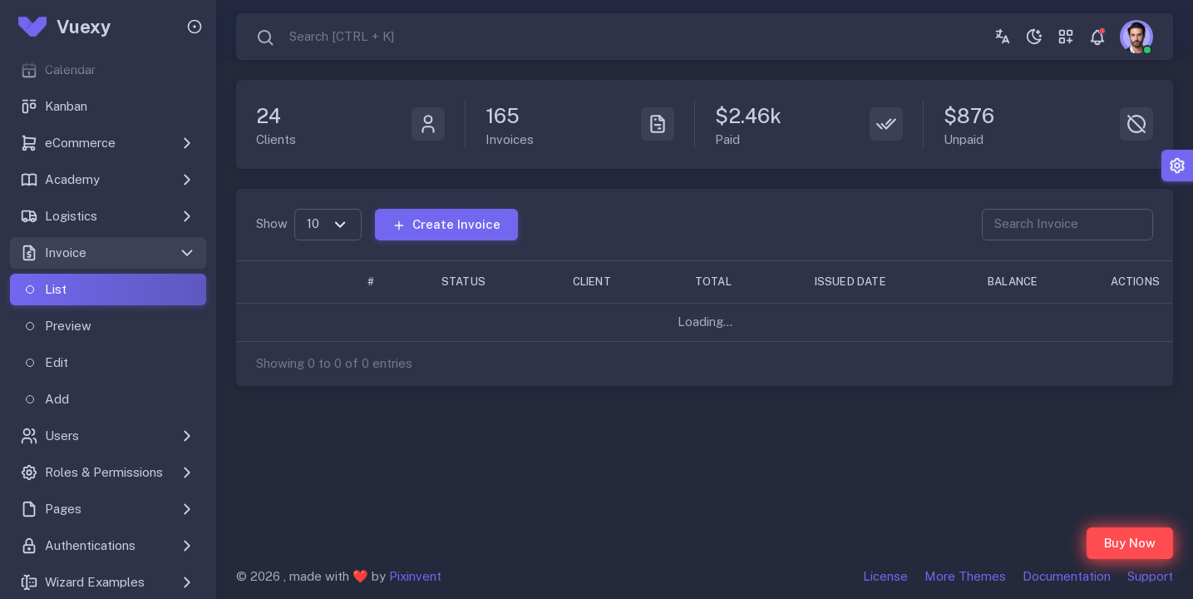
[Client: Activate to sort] (617, 281)
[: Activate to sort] (270, 281)
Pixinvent (415, 576)
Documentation (1067, 576)
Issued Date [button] (850, 281)
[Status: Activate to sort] (490, 281)
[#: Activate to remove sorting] (388, 281)
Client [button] (592, 281)
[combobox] (325, 37)
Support (1150, 576)
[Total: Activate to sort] (738, 281)
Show (272, 223)
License (885, 576)
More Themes (965, 576)
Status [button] (463, 281)
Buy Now (1130, 543)
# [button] (370, 281)
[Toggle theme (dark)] (1034, 36)
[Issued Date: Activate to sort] (884, 281)
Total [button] (713, 281)
